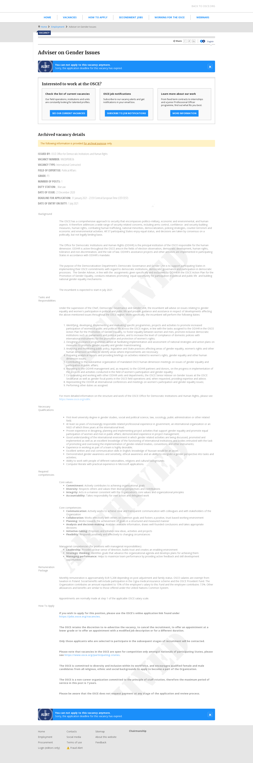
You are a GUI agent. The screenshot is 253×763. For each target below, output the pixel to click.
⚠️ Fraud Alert (75, 747)
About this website (105, 737)
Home (47, 17)
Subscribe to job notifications (126, 113)
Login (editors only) (49, 747)
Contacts (72, 731)
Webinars (202, 17)
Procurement (45, 742)
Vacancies (70, 17)
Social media (74, 737)
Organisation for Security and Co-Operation (65, 6)
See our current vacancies (68, 113)
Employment (57, 26)
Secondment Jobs (131, 17)
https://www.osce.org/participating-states (92, 655)
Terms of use (74, 742)
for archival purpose (95, 143)
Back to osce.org (203, 6)
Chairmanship (172, 736)
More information (184, 113)
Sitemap (100, 731)
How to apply (97, 17)
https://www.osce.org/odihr (74, 399)
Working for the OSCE (170, 17)
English (210, 41)
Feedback (100, 742)
